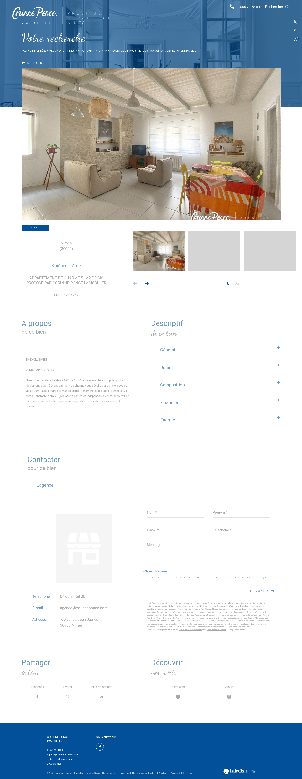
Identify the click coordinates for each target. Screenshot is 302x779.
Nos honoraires (109, 773)
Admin (153, 773)
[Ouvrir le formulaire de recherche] (275, 7)
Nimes (71, 50)
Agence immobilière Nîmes (38, 50)
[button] (146, 283)
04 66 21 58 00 (247, 6)
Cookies (190, 773)
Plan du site (124, 773)
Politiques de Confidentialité (190, 630)
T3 (99, 50)
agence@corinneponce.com (84, 608)
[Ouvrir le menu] (296, 6)
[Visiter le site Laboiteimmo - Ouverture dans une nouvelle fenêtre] (239, 772)
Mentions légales (140, 773)
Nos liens (163, 773)
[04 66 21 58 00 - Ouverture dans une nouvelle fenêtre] (230, 6)
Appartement (86, 50)
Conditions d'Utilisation (216, 630)
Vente (60, 50)
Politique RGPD (177, 773)
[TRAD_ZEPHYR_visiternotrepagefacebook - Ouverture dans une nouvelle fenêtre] (100, 747)
